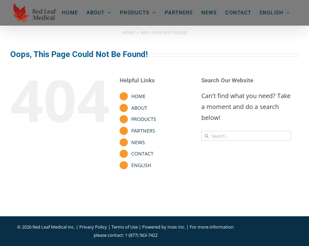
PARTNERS (143, 130)
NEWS (138, 142)
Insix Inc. (176, 227)
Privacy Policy (93, 227)
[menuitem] (275, 12)
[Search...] (246, 136)
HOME (138, 96)
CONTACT (142, 153)
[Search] (206, 136)
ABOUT (139, 108)
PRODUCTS (143, 119)
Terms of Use (124, 227)
